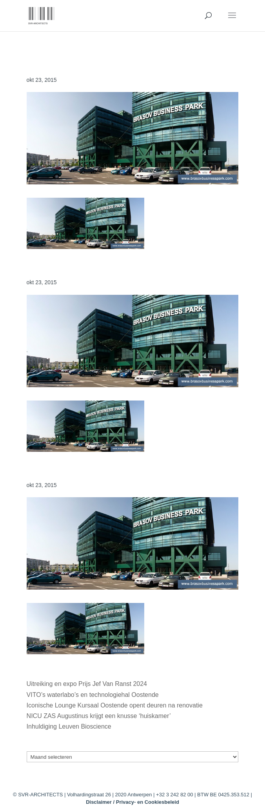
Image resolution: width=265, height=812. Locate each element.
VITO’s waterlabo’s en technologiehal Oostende (93, 694)
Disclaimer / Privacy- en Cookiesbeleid (132, 802)
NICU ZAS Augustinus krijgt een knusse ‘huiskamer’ (99, 716)
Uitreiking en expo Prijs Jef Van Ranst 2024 (87, 683)
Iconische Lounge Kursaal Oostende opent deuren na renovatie (115, 705)
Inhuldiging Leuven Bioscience (69, 726)
